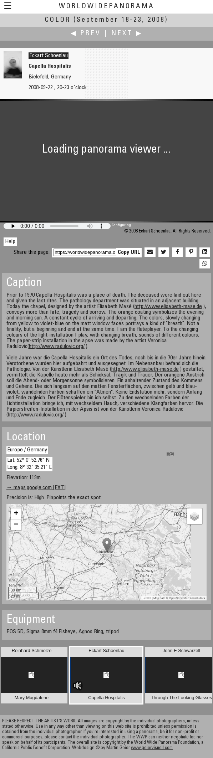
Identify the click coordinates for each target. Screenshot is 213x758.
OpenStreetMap (179, 598)
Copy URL (129, 252)
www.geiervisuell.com (152, 748)
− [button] (16, 524)
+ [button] (16, 513)
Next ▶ (127, 33)
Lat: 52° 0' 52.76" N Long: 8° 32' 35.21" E (29, 463)
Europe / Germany (27, 450)
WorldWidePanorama (106, 6)
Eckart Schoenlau (48, 55)
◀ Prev (86, 33)
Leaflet (147, 598)
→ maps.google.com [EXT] (36, 488)
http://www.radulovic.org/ (57, 346)
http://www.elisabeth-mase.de (168, 306)
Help (10, 242)
